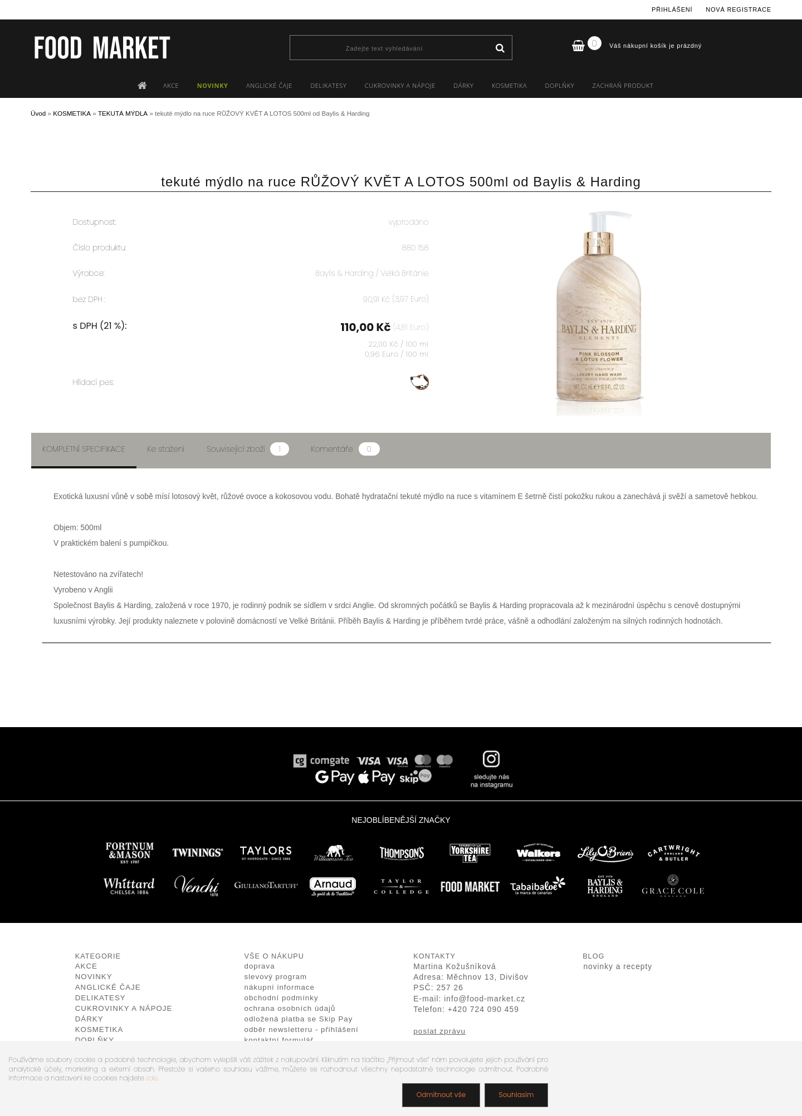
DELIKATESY (328, 85)
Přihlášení (672, 9)
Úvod (38, 113)
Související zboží (247, 449)
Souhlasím (516, 1094)
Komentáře (345, 449)
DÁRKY (463, 85)
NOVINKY (212, 85)
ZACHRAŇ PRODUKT (623, 85)
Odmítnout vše (440, 1094)
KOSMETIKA (509, 85)
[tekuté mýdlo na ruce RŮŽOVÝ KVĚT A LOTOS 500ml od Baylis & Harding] (599, 209)
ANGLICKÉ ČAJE (269, 85)
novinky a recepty (617, 966)
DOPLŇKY (560, 85)
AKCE (171, 85)
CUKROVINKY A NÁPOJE (400, 85)
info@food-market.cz (484, 999)
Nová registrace (738, 9)
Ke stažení (166, 449)
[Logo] (101, 47)
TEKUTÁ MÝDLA (123, 113)
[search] (500, 48)
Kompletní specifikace (83, 449)
